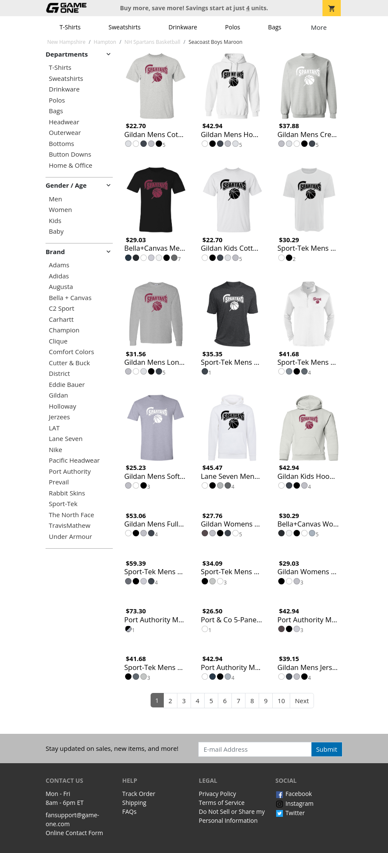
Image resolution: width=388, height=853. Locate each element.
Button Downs (70, 154)
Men (55, 199)
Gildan (58, 395)
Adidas (59, 276)
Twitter (290, 813)
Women (60, 209)
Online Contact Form (74, 833)
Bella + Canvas (70, 297)
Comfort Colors (71, 351)
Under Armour (70, 536)
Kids (55, 220)
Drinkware (182, 27)
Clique (58, 341)
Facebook (293, 794)
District (59, 373)
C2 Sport (61, 308)
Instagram (294, 803)
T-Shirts (70, 27)
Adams (59, 265)
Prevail (59, 482)
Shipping (134, 803)
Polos (232, 27)
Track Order (138, 794)
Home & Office (70, 165)
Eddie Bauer (67, 384)
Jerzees (59, 417)
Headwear (64, 122)
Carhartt (61, 319)
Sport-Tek (63, 503)
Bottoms (61, 143)
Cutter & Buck (69, 362)
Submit (326, 749)
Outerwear (65, 132)
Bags (274, 27)
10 (281, 700)
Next (302, 700)
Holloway (62, 406)
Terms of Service (222, 803)
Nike (55, 449)
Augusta (61, 286)
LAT (54, 428)
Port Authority (70, 471)
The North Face (71, 514)
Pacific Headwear (74, 460)
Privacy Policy (217, 794)
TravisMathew (70, 525)
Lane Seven (66, 438)
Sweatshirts (124, 27)
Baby (56, 231)
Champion (64, 330)
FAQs (129, 811)
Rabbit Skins (67, 493)
